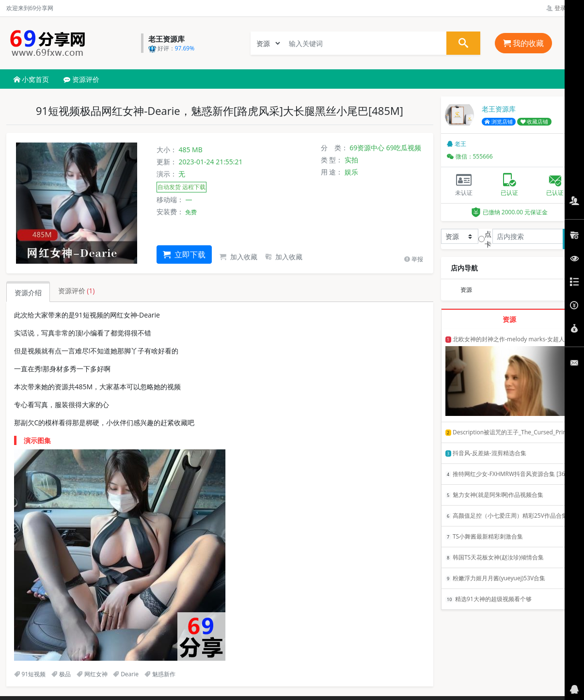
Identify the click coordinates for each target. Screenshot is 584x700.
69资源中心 (366, 147)
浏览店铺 (499, 121)
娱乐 (351, 171)
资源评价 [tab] (76, 290)
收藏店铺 (535, 121)
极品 (61, 674)
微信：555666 (470, 156)
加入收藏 (238, 256)
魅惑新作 (159, 674)
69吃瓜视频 (403, 147)
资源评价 (81, 79)
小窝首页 (31, 79)
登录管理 (562, 8)
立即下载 (184, 254)
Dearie (126, 674)
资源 (466, 290)
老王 (456, 144)
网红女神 (92, 674)
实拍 (351, 159)
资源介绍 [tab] (28, 292)
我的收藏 (523, 43)
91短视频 (30, 674)
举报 (413, 259)
